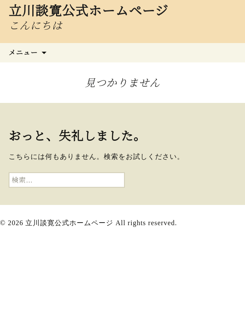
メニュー (23, 52)
